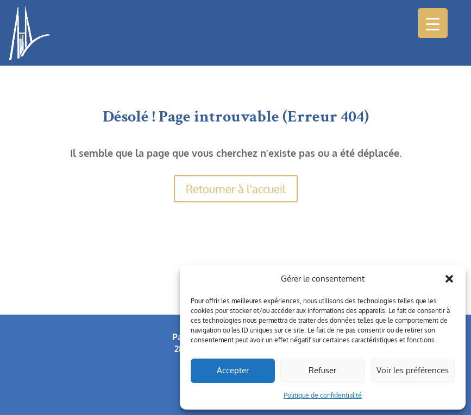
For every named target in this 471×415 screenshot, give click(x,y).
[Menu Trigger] (433, 23)
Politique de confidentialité (323, 395)
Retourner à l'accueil (236, 189)
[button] (449, 278)
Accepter (233, 370)
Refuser (322, 370)
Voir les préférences (412, 370)
